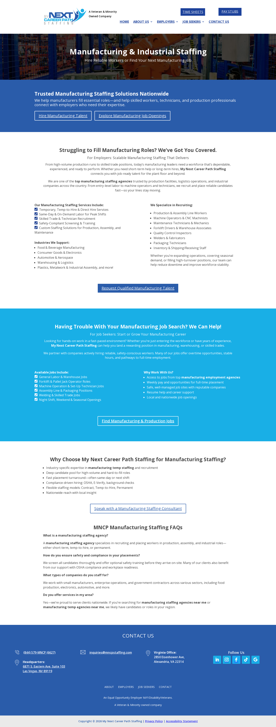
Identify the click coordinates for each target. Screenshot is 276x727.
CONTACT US (219, 22)
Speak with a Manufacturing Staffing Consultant (138, 508)
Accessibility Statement (182, 721)
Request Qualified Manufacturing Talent (138, 288)
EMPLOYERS (166, 22)
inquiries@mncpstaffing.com (111, 652)
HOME (124, 22)
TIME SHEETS (192, 12)
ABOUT (109, 687)
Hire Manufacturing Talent (63, 115)
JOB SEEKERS (192, 22)
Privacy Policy (154, 721)
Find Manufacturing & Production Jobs (138, 420)
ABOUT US (141, 22)
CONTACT (165, 687)
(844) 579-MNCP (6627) (39, 653)
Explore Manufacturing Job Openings (132, 115)
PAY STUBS (230, 11)
